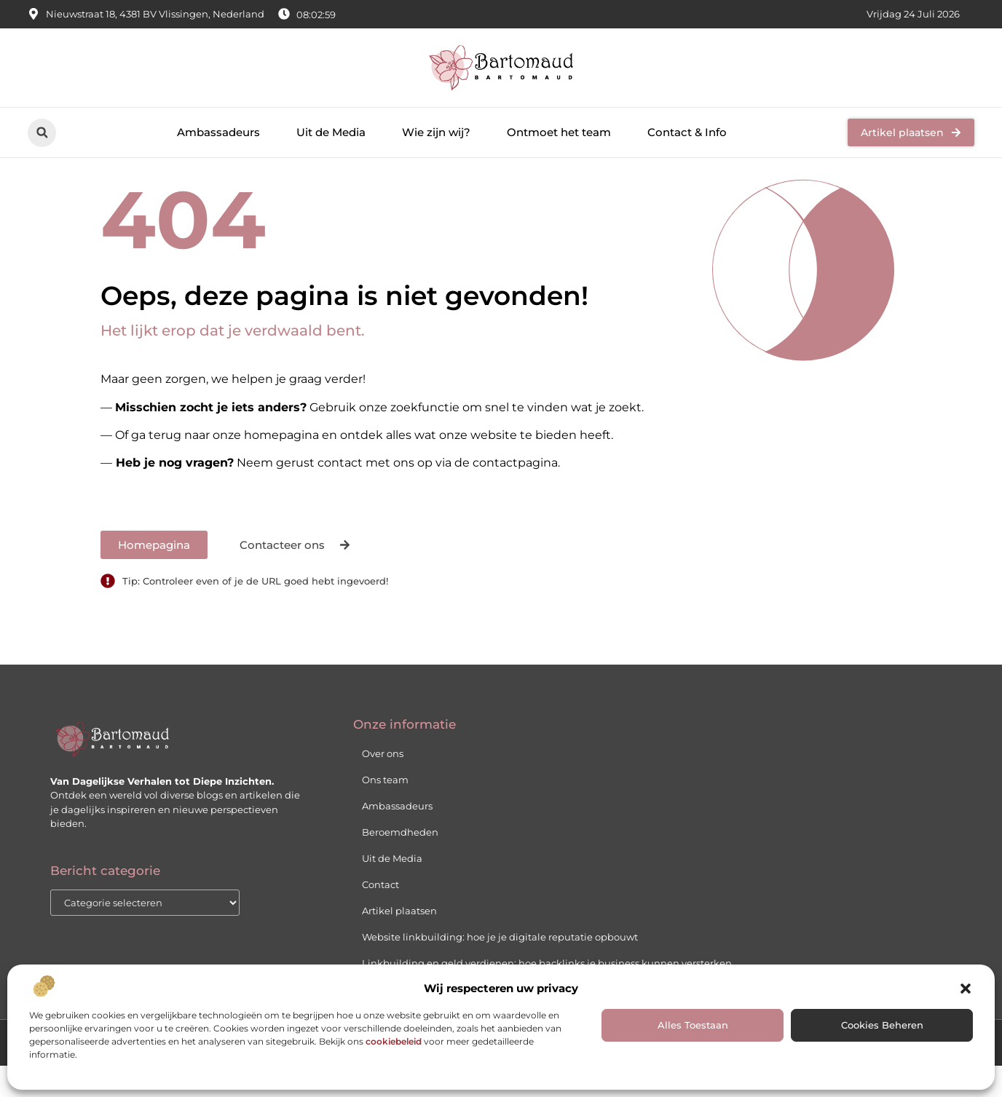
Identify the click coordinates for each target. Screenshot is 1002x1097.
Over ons (382, 785)
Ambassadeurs (218, 132)
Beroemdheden (400, 864)
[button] (965, 988)
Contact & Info (687, 132)
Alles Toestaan (693, 1025)
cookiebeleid (394, 1041)
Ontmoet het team (559, 132)
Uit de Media (331, 132)
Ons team (385, 811)
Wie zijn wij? (436, 132)
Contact (380, 916)
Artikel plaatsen (399, 943)
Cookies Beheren (882, 1025)
